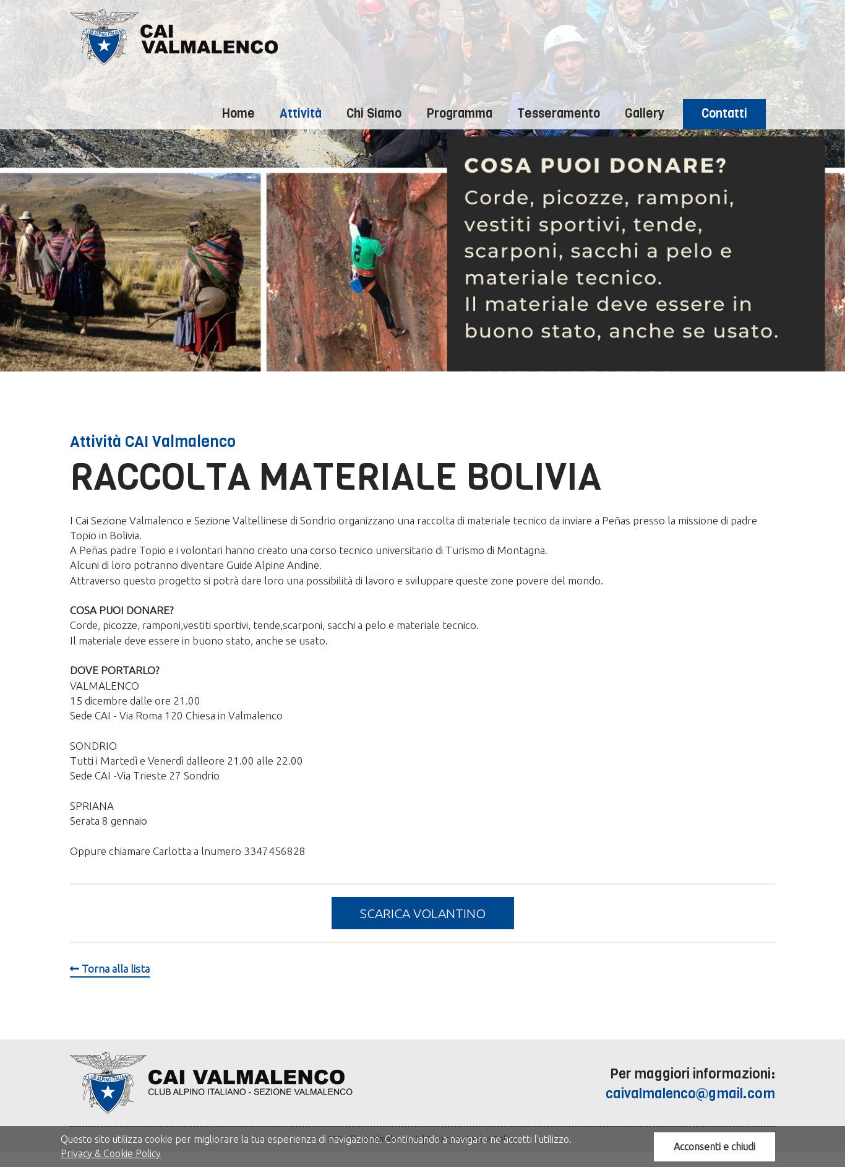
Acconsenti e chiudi (714, 1146)
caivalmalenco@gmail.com (690, 1094)
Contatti (724, 113)
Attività (301, 113)
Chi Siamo (373, 113)
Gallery (644, 113)
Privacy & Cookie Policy (111, 1153)
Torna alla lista (110, 968)
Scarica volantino (423, 913)
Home (238, 113)
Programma (459, 113)
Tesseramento (558, 113)
